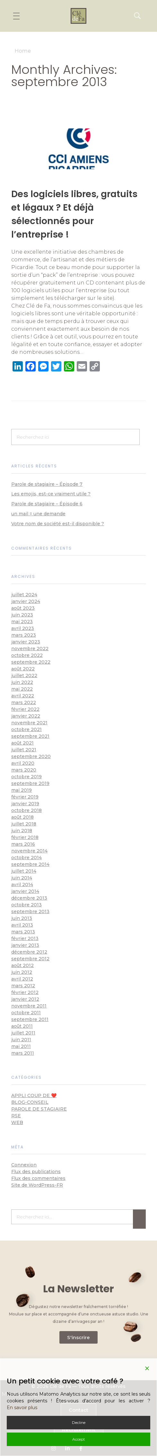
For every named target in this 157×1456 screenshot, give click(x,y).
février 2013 (25, 938)
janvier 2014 (25, 891)
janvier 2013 (25, 945)
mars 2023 (23, 635)
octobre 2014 (26, 857)
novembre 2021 (29, 723)
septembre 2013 (30, 911)
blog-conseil (29, 1102)
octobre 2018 (26, 810)
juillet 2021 (23, 750)
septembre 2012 (30, 959)
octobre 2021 (26, 729)
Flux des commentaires (38, 1178)
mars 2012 (23, 986)
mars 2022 (23, 702)
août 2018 (22, 817)
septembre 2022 (30, 662)
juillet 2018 (23, 824)
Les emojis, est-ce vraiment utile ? (51, 494)
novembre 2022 (29, 648)
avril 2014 (22, 884)
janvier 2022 (25, 716)
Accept (78, 1439)
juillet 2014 (23, 871)
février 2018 (25, 837)
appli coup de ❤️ (34, 1095)
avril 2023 (22, 628)
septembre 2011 (29, 1019)
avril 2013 (22, 925)
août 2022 (23, 669)
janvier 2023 (25, 642)
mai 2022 (22, 689)
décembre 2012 (29, 952)
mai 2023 (22, 621)
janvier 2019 (25, 803)
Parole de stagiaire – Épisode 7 (47, 484)
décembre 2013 (29, 898)
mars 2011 (22, 1053)
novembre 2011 (29, 1006)
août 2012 (22, 965)
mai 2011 (21, 1046)
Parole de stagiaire (39, 1109)
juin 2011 (21, 1039)
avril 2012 (22, 979)
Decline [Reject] (78, 1422)
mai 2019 (21, 790)
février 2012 (25, 992)
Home (22, 51)
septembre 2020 (31, 756)
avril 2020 (22, 763)
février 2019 (25, 797)
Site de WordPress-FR (37, 1185)
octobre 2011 (26, 1013)
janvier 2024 (25, 601)
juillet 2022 (24, 675)
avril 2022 (22, 696)
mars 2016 (23, 844)
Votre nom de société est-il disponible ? (57, 524)
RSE (16, 1116)
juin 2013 (21, 918)
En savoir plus (22, 1407)
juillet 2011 (23, 1033)
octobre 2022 (27, 655)
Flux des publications (36, 1171)
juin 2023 (22, 615)
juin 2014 (21, 878)
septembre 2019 (30, 783)
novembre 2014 (29, 851)
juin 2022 (22, 682)
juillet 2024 (24, 594)
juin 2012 (21, 972)
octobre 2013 (26, 905)
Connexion (24, 1165)
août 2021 (22, 743)
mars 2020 (23, 770)
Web (17, 1122)
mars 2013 (23, 932)
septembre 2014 (30, 864)
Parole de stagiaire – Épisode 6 (47, 504)
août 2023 (23, 608)
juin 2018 (21, 830)
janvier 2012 (25, 999)
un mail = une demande (38, 514)
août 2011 (22, 1026)
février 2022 (25, 709)
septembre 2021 (30, 736)
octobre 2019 (26, 777)
